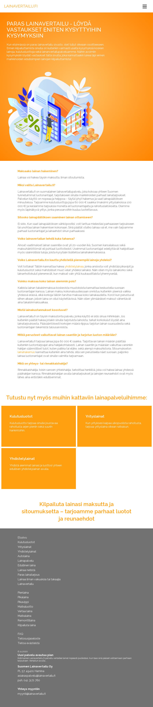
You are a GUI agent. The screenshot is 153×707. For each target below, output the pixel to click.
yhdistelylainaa (74, 266)
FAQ (20, 634)
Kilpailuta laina (27, 625)
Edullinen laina (27, 565)
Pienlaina (23, 592)
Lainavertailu (26, 584)
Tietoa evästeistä (28, 643)
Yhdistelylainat (27, 551)
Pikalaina (23, 597)
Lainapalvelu (26, 560)
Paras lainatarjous (29, 574)
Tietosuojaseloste (29, 638)
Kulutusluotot (26, 542)
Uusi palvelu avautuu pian (35, 655)
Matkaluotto (25, 606)
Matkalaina (24, 615)
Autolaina (24, 556)
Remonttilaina (26, 620)
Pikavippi (23, 602)
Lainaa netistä (26, 570)
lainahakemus (26, 352)
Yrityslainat (24, 547)
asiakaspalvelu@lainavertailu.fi (36, 675)
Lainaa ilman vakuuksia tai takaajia (39, 579)
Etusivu (22, 537)
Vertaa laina (25, 611)
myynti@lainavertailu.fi (32, 693)
